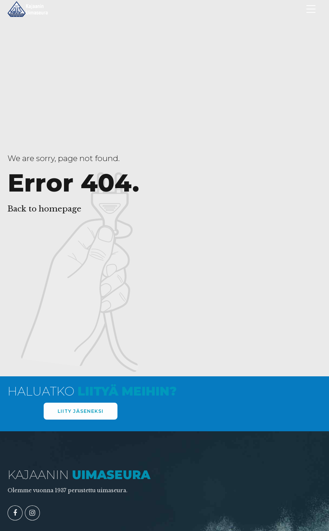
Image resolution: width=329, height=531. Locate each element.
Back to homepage (44, 209)
